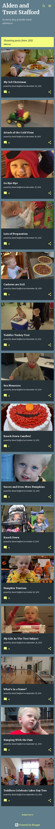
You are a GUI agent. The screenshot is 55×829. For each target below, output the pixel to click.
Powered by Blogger (27, 825)
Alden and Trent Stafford (20, 9)
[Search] (44, 5)
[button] (49, 92)
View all (7, 44)
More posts (27, 815)
